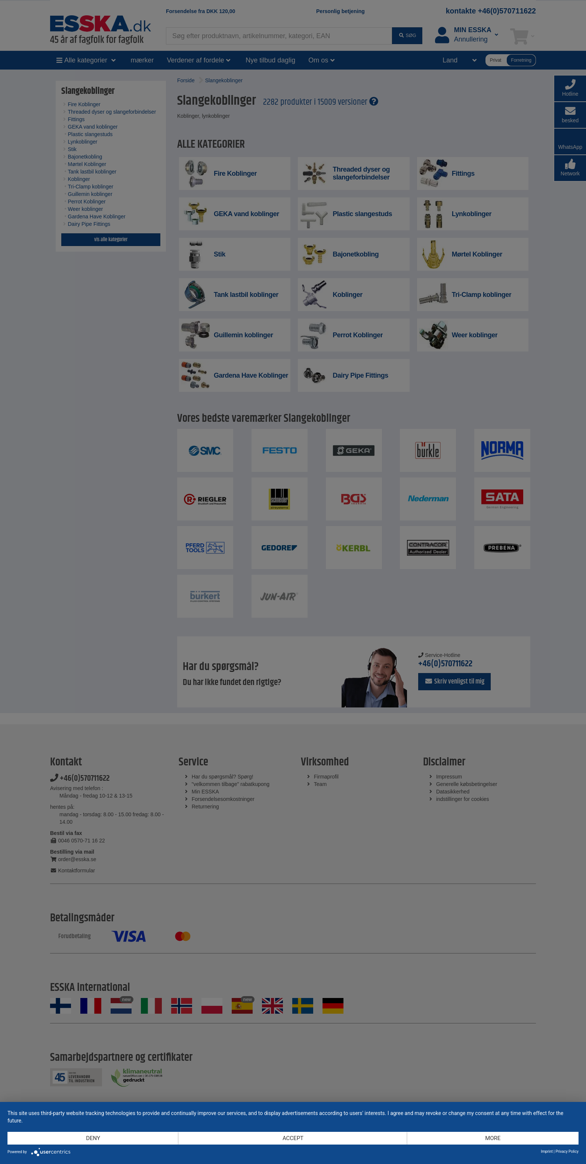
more (492, 1138)
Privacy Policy (567, 1151)
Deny (93, 1138)
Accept (293, 1138)
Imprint (547, 1151)
